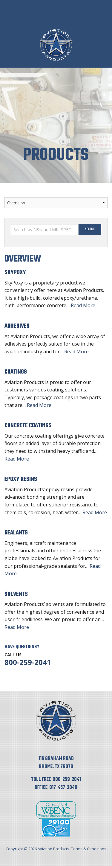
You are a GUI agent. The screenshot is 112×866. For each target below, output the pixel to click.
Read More (83, 305)
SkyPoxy (15, 272)
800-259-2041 (27, 662)
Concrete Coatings (27, 425)
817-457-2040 (63, 788)
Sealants (16, 532)
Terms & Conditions (88, 848)
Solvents (16, 594)
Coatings (15, 372)
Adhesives (17, 326)
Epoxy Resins (20, 479)
